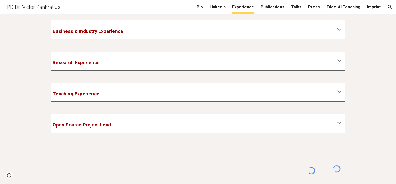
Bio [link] (200, 7)
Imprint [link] (374, 7)
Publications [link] (272, 7)
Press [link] (314, 7)
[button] (390, 7)
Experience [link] (243, 7)
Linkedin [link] (217, 7)
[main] (198, 29)
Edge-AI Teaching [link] (343, 7)
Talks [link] (296, 7)
